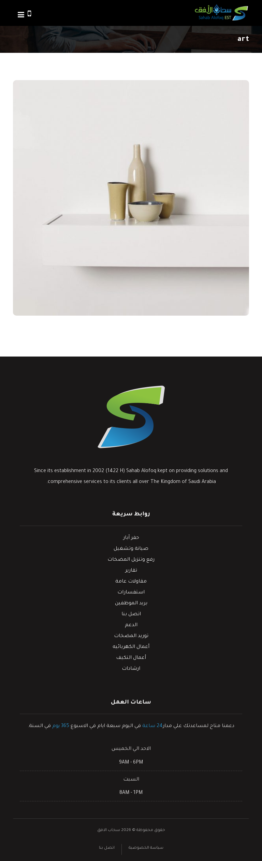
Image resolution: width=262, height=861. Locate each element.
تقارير (131, 571)
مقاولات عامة (131, 582)
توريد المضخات (131, 636)
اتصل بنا (131, 614)
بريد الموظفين (131, 603)
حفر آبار (131, 538)
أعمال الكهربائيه (131, 647)
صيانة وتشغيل (131, 549)
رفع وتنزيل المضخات (131, 560)
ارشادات (131, 669)
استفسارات (131, 592)
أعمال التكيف (131, 658)
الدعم (131, 625)
